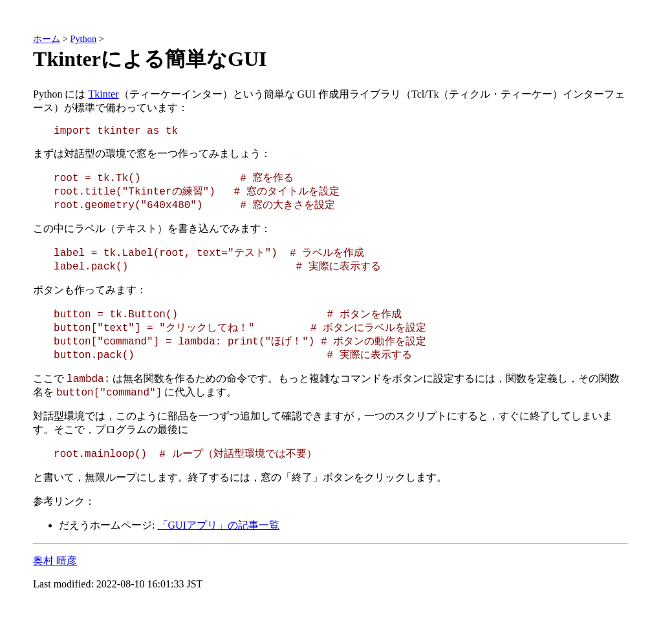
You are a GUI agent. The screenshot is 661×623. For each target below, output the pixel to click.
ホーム (46, 39)
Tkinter (103, 94)
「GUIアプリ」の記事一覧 (218, 525)
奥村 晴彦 (55, 560)
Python (83, 39)
